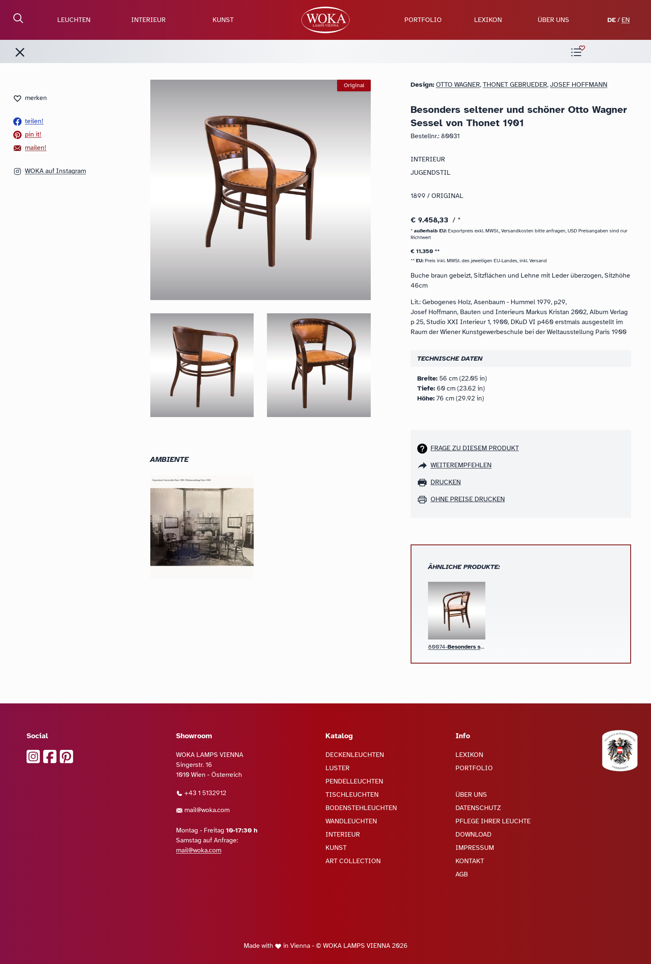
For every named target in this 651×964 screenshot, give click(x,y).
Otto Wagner (458, 85)
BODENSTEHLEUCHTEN (361, 808)
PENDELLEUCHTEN (354, 781)
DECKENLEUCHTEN (355, 755)
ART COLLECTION (353, 861)
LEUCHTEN (74, 20)
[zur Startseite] (325, 20)
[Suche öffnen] (18, 18)
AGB (461, 874)
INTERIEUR (148, 20)
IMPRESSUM (474, 848)
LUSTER (338, 768)
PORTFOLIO (423, 20)
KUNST (223, 20)
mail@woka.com (203, 810)
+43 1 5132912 (201, 793)
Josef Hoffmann (578, 85)
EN (626, 20)
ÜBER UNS (553, 20)
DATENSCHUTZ (478, 808)
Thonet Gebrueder (515, 85)
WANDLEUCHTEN (351, 821)
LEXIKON (488, 20)
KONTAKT (469, 861)
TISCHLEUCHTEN (352, 795)
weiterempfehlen (461, 465)
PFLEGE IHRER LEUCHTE (493, 821)
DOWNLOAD (473, 834)
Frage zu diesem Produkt (475, 448)
